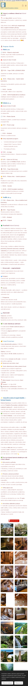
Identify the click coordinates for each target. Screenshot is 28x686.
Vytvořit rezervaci (14, 521)
